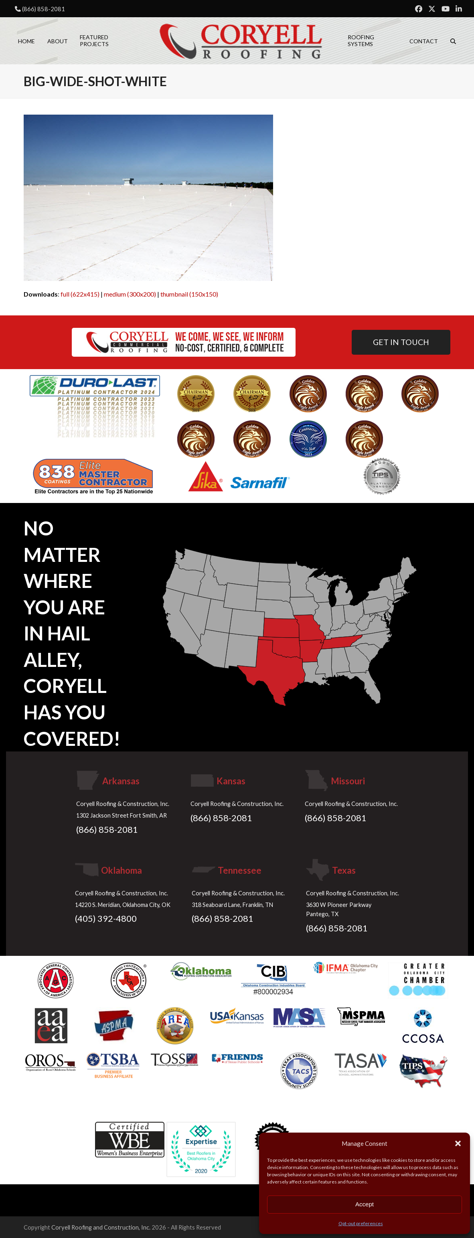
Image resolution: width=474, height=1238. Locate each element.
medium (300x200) (130, 294)
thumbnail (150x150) (189, 294)
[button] (458, 1143)
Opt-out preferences (360, 1223)
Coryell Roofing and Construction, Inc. (100, 1227)
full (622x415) (80, 294)
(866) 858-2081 (43, 8)
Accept (364, 1204)
